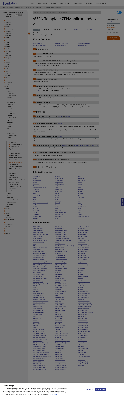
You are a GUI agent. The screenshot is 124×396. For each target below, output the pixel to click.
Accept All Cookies (100, 391)
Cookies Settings (89, 391)
